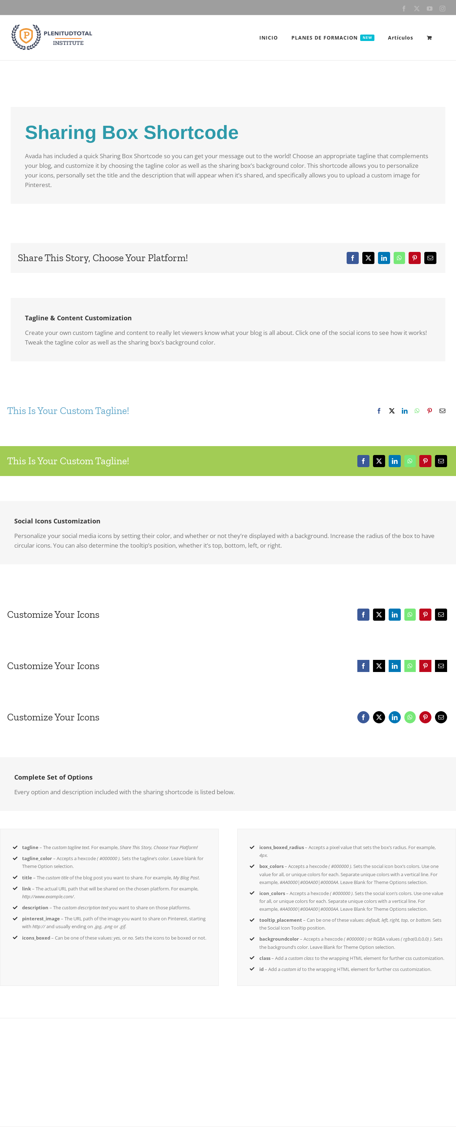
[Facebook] (353, 258)
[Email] (430, 258)
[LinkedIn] (384, 258)
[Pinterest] (415, 258)
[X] (368, 258)
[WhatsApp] (399, 258)
